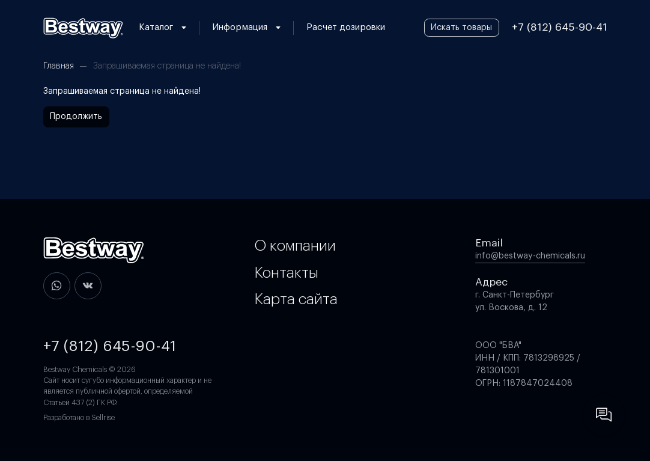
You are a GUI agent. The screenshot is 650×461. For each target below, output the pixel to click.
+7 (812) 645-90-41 (559, 27)
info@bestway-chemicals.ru (530, 256)
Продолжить (76, 116)
